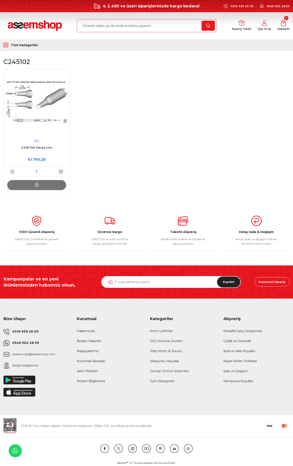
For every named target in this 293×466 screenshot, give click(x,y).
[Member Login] (263, 26)
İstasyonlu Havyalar (164, 361)
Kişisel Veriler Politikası (240, 361)
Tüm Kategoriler (162, 381)
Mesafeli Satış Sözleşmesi (242, 331)
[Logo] (34, 25)
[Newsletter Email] (171, 282)
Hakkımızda (86, 331)
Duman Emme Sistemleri (169, 371)
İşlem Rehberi (87, 371)
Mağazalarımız (88, 351)
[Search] (146, 25)
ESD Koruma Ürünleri (166, 341)
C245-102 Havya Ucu (36, 147)
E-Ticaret (136, 462)
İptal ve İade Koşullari (239, 351)
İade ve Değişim (235, 371)
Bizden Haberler (89, 341)
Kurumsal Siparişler (91, 361)
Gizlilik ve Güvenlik (237, 341)
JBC (37, 141)
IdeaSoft (122, 462)
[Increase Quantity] (62, 172)
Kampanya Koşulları (238, 381)
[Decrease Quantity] (10, 172)
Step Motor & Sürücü (166, 351)
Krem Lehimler (161, 331)
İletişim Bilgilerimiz (91, 381)
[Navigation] (29, 45)
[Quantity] (36, 172)
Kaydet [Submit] (227, 282)
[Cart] (283, 26)
